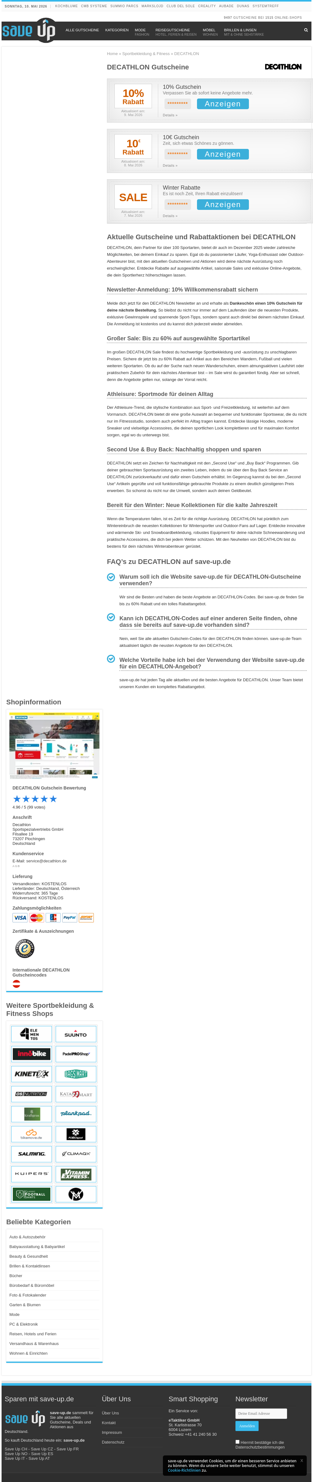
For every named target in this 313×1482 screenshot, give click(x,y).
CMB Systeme (94, 6)
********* (178, 104)
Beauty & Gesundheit (28, 1256)
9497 (228, 17)
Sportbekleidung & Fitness (146, 53)
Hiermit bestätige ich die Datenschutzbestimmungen (260, 1444)
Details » (170, 115)
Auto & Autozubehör (27, 1237)
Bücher (15, 1275)
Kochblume (66, 6)
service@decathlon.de (46, 861)
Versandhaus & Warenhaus (34, 1343)
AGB (16, 866)
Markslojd (153, 6)
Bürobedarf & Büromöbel (31, 1285)
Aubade (226, 6)
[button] (301, 1460)
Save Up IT (15, 1458)
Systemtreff (266, 6)
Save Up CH (16, 1449)
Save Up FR (68, 1449)
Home (112, 53)
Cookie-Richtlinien (184, 1470)
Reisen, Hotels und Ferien (32, 1334)
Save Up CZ (42, 1449)
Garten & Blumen (25, 1304)
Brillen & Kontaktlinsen (29, 1266)
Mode (14, 1314)
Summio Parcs (124, 6)
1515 (269, 17)
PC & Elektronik (23, 1324)
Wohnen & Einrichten (28, 1353)
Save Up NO (16, 1453)
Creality (207, 6)
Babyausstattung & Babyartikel (37, 1246)
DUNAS (243, 6)
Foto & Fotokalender (27, 1295)
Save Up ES (42, 1453)
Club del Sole (181, 6)
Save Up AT (39, 1458)
